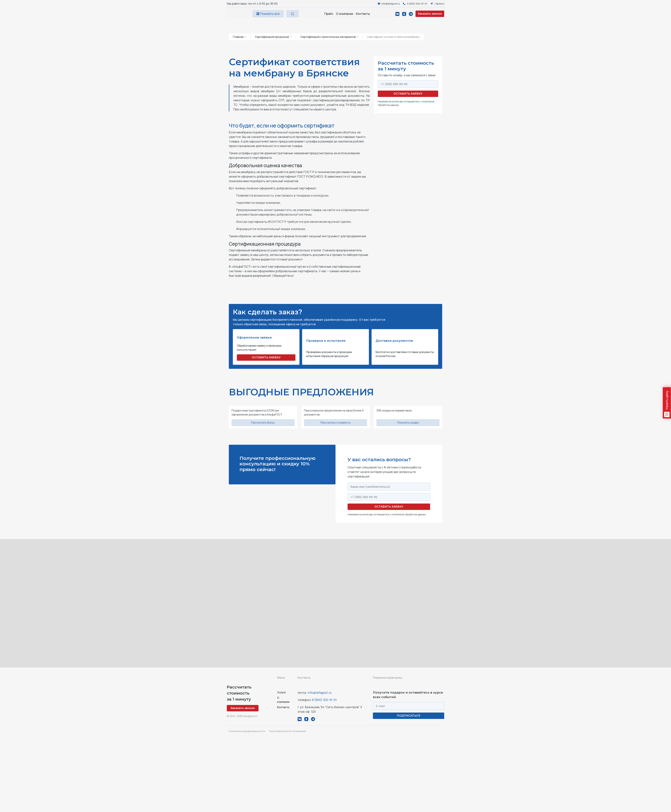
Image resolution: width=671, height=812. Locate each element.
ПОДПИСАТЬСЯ (408, 715)
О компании (344, 14)
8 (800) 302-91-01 (324, 700)
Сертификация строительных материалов (329, 37)
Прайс (328, 14)
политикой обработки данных (409, 514)
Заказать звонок (430, 13)
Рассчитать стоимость (336, 422)
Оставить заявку (408, 93)
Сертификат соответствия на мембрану (393, 37)
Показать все (268, 14)
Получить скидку (408, 422)
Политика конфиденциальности (247, 731)
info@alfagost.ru (319, 693)
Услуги (281, 692)
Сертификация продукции (273, 37)
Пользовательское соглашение (287, 731)
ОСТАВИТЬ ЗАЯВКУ (266, 357)
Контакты (363, 14)
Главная (239, 37)
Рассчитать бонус (263, 422)
